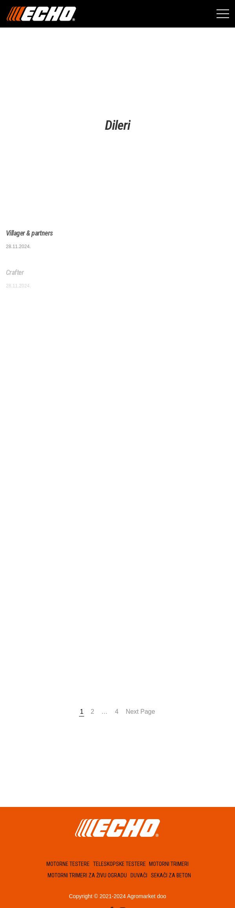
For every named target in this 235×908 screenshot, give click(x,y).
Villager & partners (29, 233)
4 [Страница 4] (117, 711)
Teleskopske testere (119, 864)
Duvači (138, 875)
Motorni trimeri (169, 864)
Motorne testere (68, 864)
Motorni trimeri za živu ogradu (87, 875)
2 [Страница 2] (92, 711)
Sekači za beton (171, 875)
